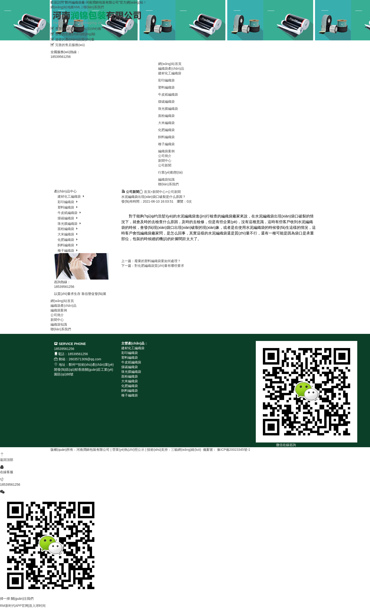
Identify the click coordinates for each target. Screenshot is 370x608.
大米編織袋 (166, 123)
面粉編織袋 (166, 116)
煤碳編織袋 (166, 101)
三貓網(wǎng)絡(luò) (186, 449)
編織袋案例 (166, 151)
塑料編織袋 (166, 87)
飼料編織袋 (166, 137)
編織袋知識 (166, 179)
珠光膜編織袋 (168, 109)
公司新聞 (164, 165)
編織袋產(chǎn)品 (171, 68)
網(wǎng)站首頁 (169, 64)
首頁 (147, 192)
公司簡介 (164, 156)
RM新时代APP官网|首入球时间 (23, 606)
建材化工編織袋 (169, 73)
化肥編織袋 (166, 130)
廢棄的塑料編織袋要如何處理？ (158, 261)
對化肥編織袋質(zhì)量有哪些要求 (159, 266)
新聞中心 (164, 160)
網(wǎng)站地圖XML (65, 7)
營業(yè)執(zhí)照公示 (128, 449)
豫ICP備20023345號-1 (233, 449)
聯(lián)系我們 (93, 7)
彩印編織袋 (166, 80)
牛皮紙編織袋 (168, 94)
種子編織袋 (166, 144)
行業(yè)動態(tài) (170, 172)
